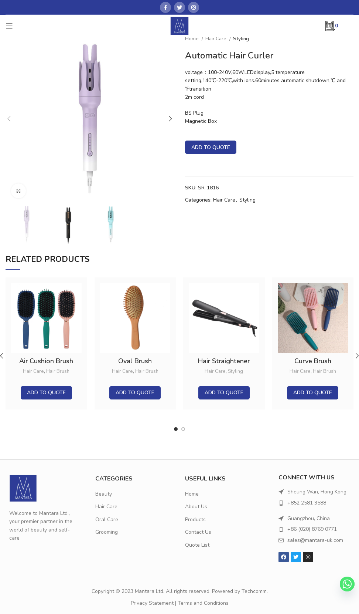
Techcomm (254, 591)
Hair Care (216, 39)
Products (195, 519)
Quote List (197, 545)
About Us (196, 506)
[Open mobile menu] (9, 25)
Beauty (103, 493)
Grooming (106, 532)
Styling (241, 39)
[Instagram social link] (193, 7)
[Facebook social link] (165, 7)
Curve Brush (313, 361)
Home (192, 39)
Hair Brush (57, 371)
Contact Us (198, 532)
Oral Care (106, 519)
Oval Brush (135, 361)
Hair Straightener (224, 361)
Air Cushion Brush (46, 361)
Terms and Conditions (203, 603)
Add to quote (210, 147)
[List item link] (314, 503)
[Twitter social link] (179, 7)
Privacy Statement (152, 603)
